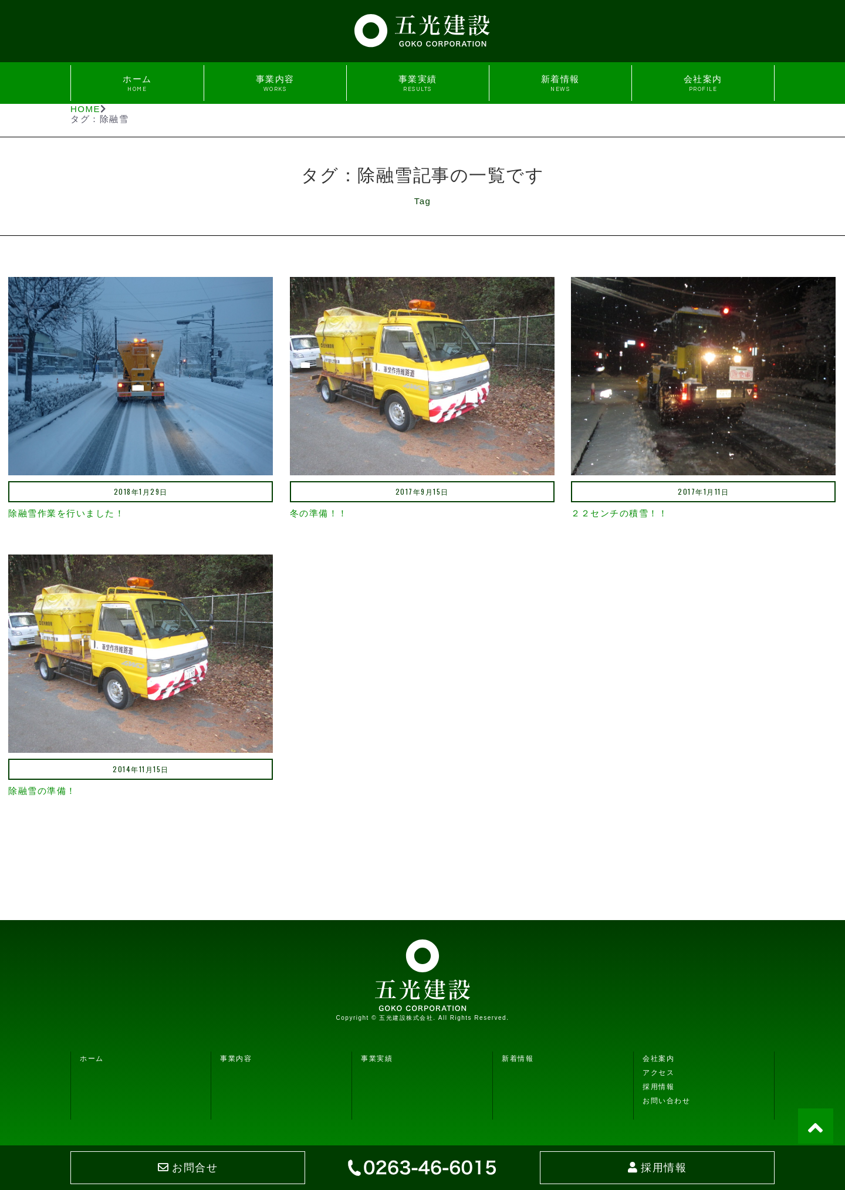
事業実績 (418, 83)
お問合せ (188, 1168)
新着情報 (560, 83)
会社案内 (703, 83)
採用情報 (658, 1087)
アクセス (658, 1073)
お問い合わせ (666, 1101)
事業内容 (275, 83)
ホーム (137, 83)
